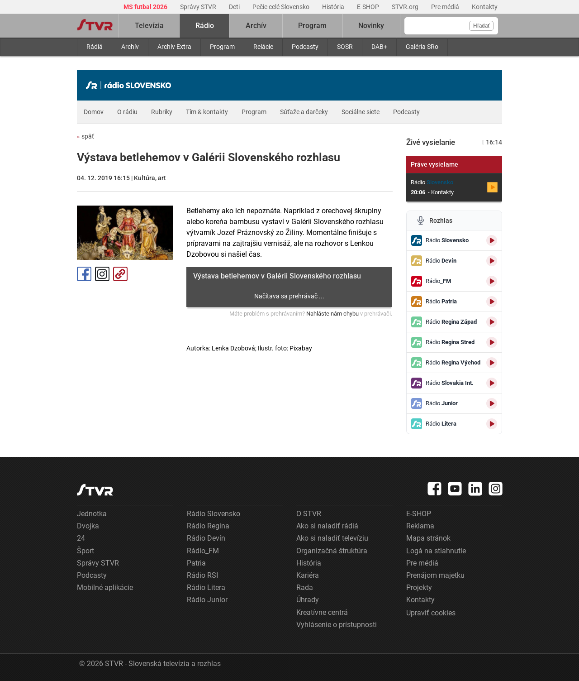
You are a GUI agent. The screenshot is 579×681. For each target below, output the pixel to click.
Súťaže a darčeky (304, 111)
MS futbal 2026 (146, 6)
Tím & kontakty (207, 111)
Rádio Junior (207, 599)
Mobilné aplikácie (105, 587)
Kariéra (307, 575)
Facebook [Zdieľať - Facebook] (84, 274)
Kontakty (485, 6)
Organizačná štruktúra (331, 551)
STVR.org (406, 6)
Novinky (371, 25)
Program (222, 46)
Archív (130, 46)
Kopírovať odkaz (120, 274)
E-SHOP (368, 6)
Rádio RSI (202, 575)
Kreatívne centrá (322, 612)
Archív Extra (174, 46)
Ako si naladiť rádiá (327, 526)
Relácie (263, 46)
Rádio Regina (208, 526)
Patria (196, 563)
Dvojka (88, 526)
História (334, 6)
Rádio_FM (203, 551)
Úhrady (307, 599)
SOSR (345, 46)
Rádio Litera (206, 587)
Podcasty (305, 46)
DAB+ (379, 46)
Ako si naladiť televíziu (332, 538)
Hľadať (481, 26)
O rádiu (127, 111)
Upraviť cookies (431, 613)
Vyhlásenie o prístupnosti (336, 624)
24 (81, 538)
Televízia (149, 25)
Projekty (419, 587)
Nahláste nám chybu (332, 313)
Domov (94, 111)
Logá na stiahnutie (436, 551)
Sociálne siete (361, 111)
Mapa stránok (428, 538)
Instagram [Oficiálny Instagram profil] (102, 274)
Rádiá (94, 46)
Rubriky (161, 111)
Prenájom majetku (435, 575)
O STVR (308, 513)
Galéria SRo (422, 46)
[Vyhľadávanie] (451, 25)
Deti (235, 6)
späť (85, 136)
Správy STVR (199, 6)
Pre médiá (445, 6)
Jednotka (92, 513)
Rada (304, 587)
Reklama (420, 526)
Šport (85, 551)
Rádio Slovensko (213, 513)
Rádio (204, 25)
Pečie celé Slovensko (281, 6)
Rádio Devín (206, 538)
